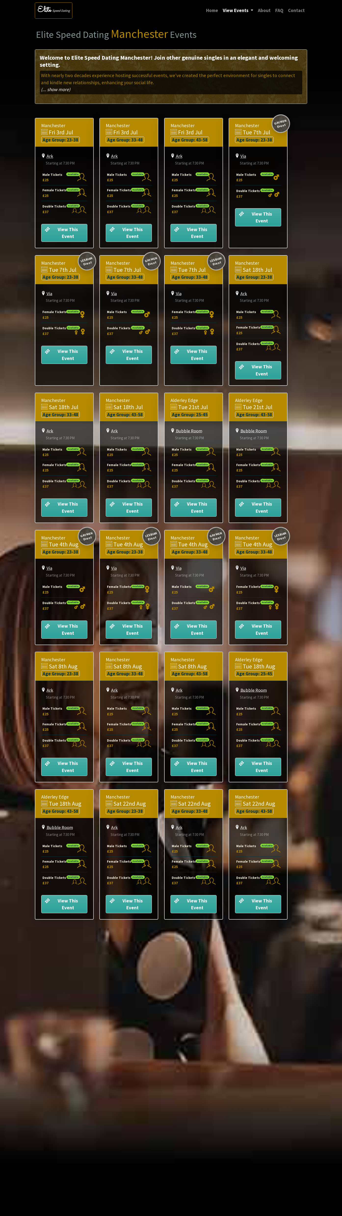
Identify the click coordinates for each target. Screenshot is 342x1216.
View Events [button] (236, 10)
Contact (296, 10)
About (264, 10)
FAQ (279, 10)
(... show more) (55, 89)
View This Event (62, 234)
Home (213, 10)
